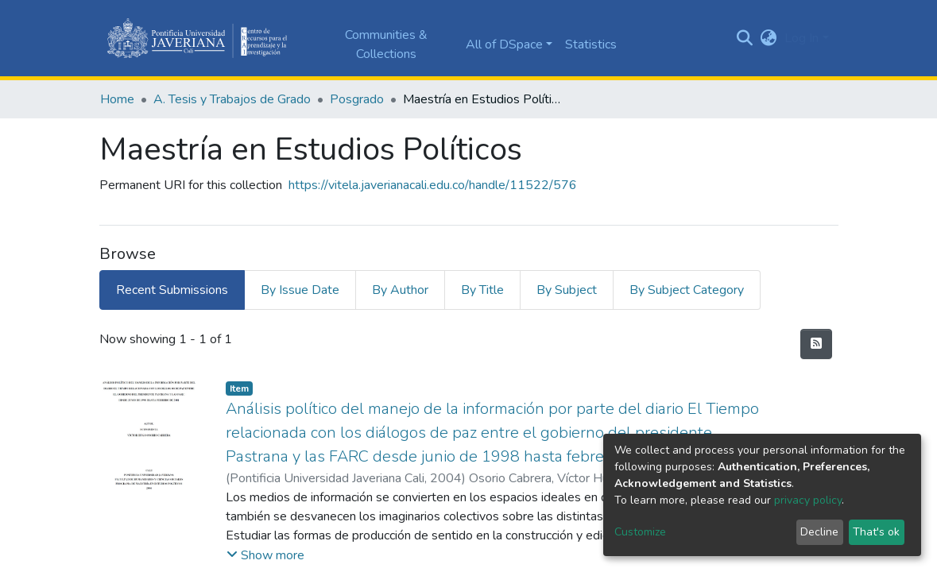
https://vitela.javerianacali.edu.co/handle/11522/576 (432, 185)
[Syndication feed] (816, 344)
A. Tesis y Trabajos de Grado (232, 99)
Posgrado (357, 99)
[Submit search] (744, 38)
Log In (801, 38)
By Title (482, 290)
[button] (768, 38)
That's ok (876, 531)
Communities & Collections (386, 44)
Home (117, 99)
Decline (819, 531)
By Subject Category (686, 290)
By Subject (566, 290)
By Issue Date (300, 290)
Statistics (591, 44)
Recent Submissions (172, 290)
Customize (640, 531)
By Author (400, 290)
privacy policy (808, 500)
